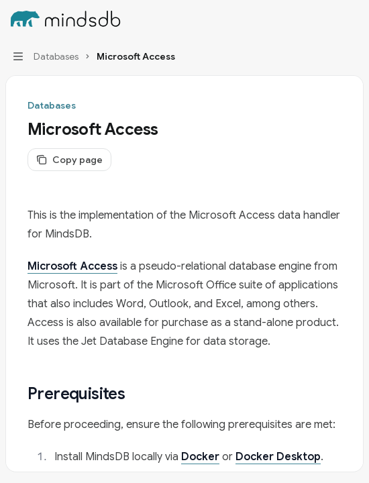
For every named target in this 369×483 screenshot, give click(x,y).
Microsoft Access (72, 266)
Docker (200, 457)
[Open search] (326, 19)
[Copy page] (69, 159)
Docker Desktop (278, 457)
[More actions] (351, 18)
